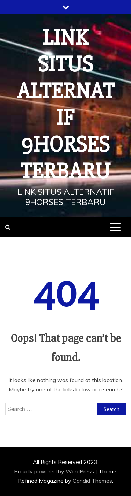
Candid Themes (92, 480)
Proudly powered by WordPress (54, 471)
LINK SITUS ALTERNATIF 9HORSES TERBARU (66, 104)
